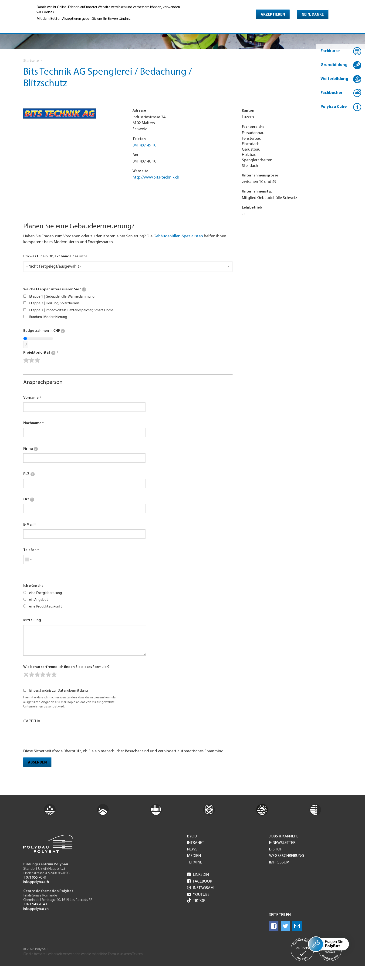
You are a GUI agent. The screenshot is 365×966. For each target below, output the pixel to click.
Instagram (200, 888)
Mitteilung (32, 620)
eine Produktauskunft (45, 606)
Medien (194, 856)
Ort (28, 500)
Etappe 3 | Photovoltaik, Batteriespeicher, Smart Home (71, 310)
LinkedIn (198, 875)
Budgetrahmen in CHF (44, 331)
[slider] (31, 360)
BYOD (192, 836)
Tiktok (196, 901)
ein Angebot (38, 600)
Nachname (32, 423)
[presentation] (58, 736)
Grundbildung (334, 65)
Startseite (31, 61)
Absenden (37, 762)
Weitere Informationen (57, 25)
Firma (30, 449)
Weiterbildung (334, 79)
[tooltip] (84, 289)
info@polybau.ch (36, 882)
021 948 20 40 (36, 904)
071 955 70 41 (36, 878)
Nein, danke (313, 15)
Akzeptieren (273, 15)
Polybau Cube (334, 107)
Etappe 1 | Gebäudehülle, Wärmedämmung (62, 297)
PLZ (29, 474)
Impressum (279, 862)
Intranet (195, 843)
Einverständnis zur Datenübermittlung (58, 691)
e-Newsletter (282, 843)
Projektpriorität (39, 353)
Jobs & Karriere (283, 836)
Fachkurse (330, 51)
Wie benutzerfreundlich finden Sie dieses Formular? (66, 667)
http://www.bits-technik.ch (155, 177)
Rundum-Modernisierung (48, 317)
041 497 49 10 (144, 145)
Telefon (30, 550)
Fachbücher (331, 93)
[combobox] (28, 559)
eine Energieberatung (45, 593)
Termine (194, 862)
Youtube (198, 895)
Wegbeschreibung (286, 856)
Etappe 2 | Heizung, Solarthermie (54, 303)
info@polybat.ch (36, 909)
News (192, 849)
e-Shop (275, 849)
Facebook (199, 881)
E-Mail (28, 525)
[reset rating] (26, 674)
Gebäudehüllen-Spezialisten (178, 236)
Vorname (31, 398)
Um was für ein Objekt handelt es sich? (55, 256)
